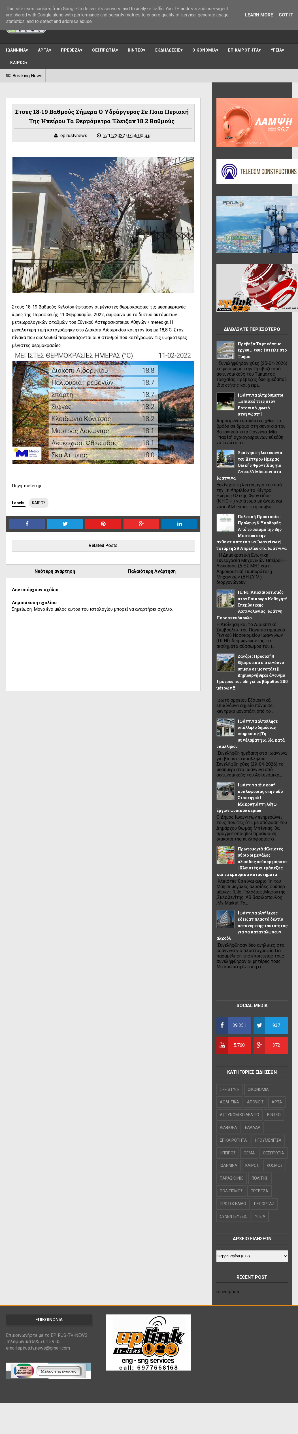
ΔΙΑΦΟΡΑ (228, 1127)
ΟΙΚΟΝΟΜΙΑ (204, 50)
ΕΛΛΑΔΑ (253, 1127)
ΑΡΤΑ (43, 50)
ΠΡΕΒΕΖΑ (70, 50)
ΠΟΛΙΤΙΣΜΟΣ (231, 1191)
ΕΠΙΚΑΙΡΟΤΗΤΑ (243, 50)
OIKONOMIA (258, 1089)
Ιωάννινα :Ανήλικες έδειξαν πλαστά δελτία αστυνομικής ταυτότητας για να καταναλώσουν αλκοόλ (252, 925)
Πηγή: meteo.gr (27, 485)
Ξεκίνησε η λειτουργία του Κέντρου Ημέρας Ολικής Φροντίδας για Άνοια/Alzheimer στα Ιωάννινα (249, 465)
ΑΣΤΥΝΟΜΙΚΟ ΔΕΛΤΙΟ (239, 1114)
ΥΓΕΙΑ (276, 50)
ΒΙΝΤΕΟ (135, 50)
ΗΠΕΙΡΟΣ (228, 1153)
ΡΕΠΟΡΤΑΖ (264, 1203)
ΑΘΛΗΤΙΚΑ (229, 1102)
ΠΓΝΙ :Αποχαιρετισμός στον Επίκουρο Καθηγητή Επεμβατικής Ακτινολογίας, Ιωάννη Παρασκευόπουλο (252, 605)
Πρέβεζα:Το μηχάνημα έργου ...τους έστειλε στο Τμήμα (262, 350)
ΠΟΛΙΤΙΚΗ (260, 1178)
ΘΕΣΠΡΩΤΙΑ (104, 50)
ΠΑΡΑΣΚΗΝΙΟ (232, 1178)
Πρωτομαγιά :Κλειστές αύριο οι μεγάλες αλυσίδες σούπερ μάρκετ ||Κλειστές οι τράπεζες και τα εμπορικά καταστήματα (251, 861)
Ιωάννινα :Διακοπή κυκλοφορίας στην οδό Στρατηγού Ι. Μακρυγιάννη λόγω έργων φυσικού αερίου (249, 797)
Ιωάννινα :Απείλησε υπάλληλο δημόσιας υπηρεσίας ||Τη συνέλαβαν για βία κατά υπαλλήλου (250, 733)
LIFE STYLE (230, 1089)
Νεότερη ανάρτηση (55, 571)
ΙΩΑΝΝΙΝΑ (16, 50)
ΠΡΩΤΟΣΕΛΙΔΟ (233, 1203)
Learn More (259, 15)
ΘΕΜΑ (249, 1153)
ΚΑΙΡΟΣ (17, 62)
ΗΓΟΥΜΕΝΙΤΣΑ (268, 1140)
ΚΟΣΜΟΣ (275, 1165)
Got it (286, 15)
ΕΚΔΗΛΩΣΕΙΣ (167, 50)
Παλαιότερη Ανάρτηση (152, 571)
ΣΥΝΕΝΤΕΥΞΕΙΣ (233, 1216)
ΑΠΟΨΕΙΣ (255, 1102)
